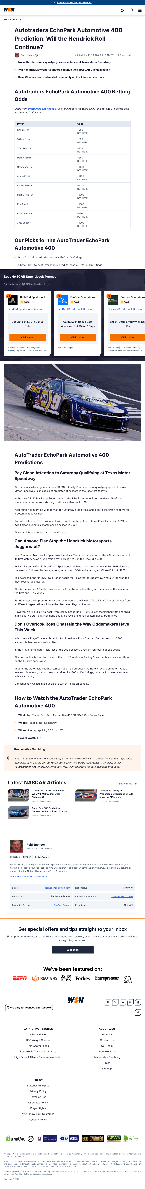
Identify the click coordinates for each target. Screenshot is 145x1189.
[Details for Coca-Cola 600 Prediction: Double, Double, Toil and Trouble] (18, 813)
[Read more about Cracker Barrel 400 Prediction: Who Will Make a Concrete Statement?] (49, 794)
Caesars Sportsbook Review (125, 309)
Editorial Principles (38, 1085)
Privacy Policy (38, 1091)
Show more (128, 783)
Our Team (107, 1045)
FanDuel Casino (62, 905)
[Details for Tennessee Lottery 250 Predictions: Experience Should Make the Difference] (86, 795)
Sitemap (107, 1068)
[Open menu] (139, 10)
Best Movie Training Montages (38, 1051)
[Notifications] (122, 10)
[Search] (131, 10)
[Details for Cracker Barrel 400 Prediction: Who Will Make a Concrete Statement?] (18, 795)
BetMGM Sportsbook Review (25, 309)
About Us (106, 1034)
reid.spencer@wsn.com (57, 887)
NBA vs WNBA (38, 1034)
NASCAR (17, 19)
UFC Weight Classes (38, 1040)
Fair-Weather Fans (38, 1045)
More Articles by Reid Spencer (28, 876)
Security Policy (38, 1119)
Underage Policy (38, 1102)
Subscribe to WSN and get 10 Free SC (74, 2)
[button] (140, 10)
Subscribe (72, 949)
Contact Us (107, 1040)
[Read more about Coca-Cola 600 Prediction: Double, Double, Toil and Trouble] (49, 810)
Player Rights (38, 1108)
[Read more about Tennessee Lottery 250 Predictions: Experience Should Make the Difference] (117, 794)
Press (107, 1062)
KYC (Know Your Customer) (38, 1113)
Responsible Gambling (107, 1057)
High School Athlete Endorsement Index (38, 1057)
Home (6, 19)
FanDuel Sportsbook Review (75, 309)
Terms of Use (38, 1096)
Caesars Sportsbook (122, 896)
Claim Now (27, 337)
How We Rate (107, 1051)
